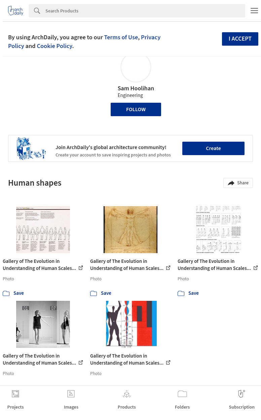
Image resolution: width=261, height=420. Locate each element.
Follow (136, 109)
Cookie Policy (54, 46)
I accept (240, 39)
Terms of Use (121, 37)
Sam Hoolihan (136, 88)
